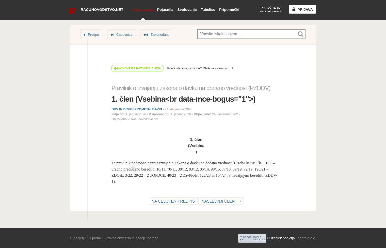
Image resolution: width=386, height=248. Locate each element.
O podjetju (78, 238)
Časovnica (124, 35)
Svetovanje (187, 9)
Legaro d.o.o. (306, 238)
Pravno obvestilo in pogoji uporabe (131, 238)
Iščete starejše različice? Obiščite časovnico (200, 68)
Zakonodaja (143, 9)
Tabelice (208, 9)
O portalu (95, 238)
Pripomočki (229, 9)
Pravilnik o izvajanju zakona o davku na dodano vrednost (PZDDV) (191, 88)
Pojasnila (165, 9)
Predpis (93, 35)
